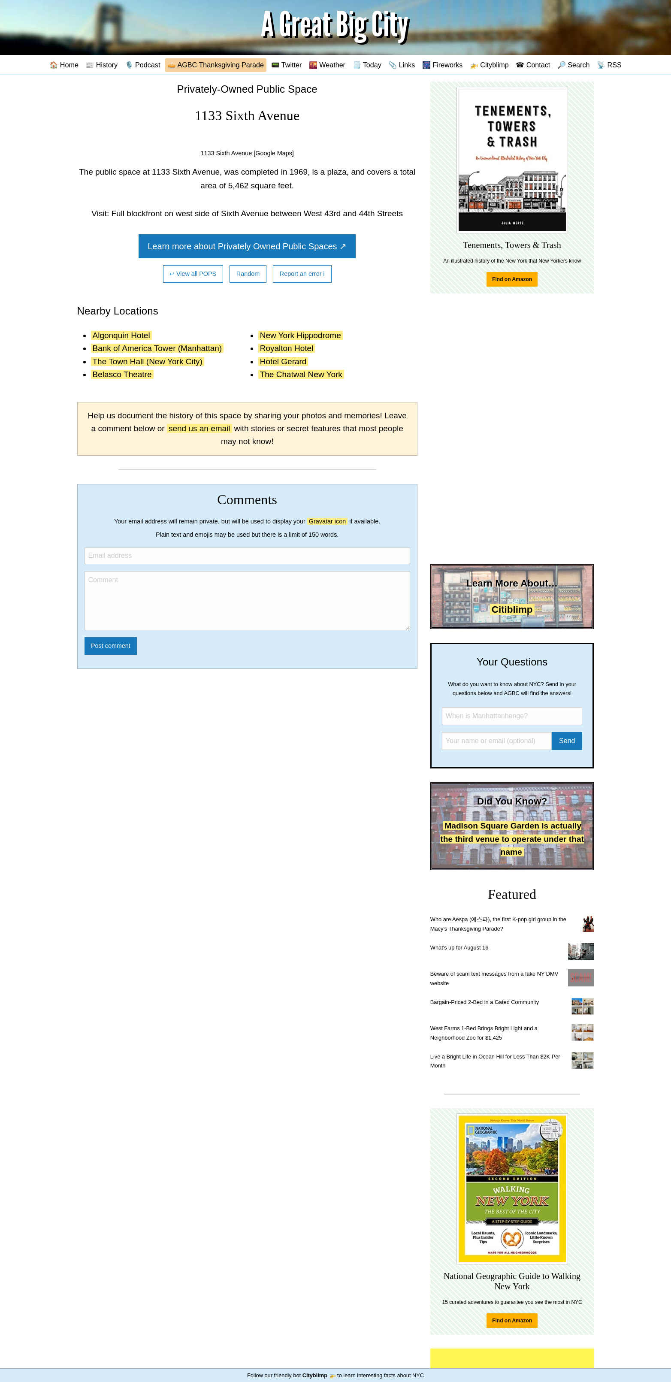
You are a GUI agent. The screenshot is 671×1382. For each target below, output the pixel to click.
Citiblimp (512, 609)
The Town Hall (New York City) (148, 361)
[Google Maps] (274, 153)
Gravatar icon (327, 521)
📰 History (101, 65)
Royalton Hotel (287, 348)
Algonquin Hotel (121, 335)
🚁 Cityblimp (489, 65)
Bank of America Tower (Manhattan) (157, 348)
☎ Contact (533, 65)
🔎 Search (573, 65)
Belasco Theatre (122, 374)
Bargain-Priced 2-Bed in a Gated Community (484, 1002)
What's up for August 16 (459, 947)
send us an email (199, 428)
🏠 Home (64, 65)
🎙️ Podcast (142, 65)
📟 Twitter (286, 65)
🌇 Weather (327, 65)
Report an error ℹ (302, 273)
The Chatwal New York (301, 374)
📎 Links (401, 65)
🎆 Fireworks (442, 65)
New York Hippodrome (300, 335)
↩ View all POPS (192, 273)
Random (248, 273)
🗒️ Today (367, 65)
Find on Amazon (512, 279)
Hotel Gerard (283, 361)
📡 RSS (609, 65)
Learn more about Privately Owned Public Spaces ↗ (247, 246)
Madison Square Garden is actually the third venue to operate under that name (512, 838)
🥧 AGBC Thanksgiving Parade (215, 65)
